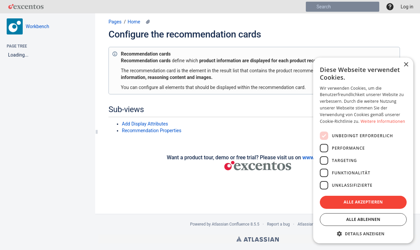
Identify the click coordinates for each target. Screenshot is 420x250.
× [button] (405, 64)
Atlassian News (311, 224)
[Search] (310, 6)
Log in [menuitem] (407, 6)
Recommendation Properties (151, 130)
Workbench (37, 26)
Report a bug (278, 224)
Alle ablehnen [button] (363, 219)
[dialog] (363, 150)
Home (134, 21)
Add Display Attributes (145, 124)
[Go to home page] (25, 6)
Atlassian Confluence (230, 224)
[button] (390, 6)
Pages (115, 21)
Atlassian (257, 239)
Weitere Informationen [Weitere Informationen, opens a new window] (383, 121)
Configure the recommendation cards (185, 34)
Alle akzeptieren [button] (363, 202)
